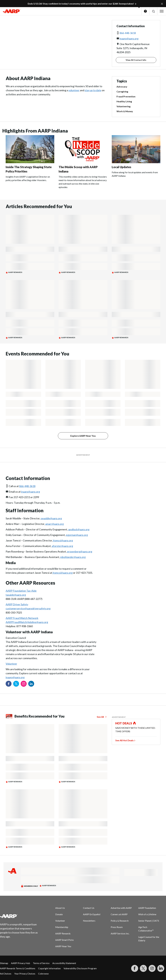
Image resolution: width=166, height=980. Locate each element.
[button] (153, 11)
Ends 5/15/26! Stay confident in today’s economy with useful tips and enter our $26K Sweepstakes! (81, 3)
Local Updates (121, 167)
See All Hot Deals (124, 740)
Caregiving (122, 91)
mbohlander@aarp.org (73, 557)
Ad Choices (5, 973)
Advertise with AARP (121, 907)
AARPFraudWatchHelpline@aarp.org (27, 622)
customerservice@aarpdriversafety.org (28, 608)
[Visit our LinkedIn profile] (31, 684)
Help (145, 11)
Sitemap (4, 963)
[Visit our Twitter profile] (16, 684)
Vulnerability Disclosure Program (80, 968)
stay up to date (93, 90)
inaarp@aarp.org (129, 38)
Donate (59, 914)
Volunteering (123, 106)
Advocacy (122, 86)
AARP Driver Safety (17, 604)
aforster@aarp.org (62, 546)
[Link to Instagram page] (24, 684)
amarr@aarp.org (54, 523)
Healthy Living (124, 101)
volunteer (74, 90)
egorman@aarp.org (77, 535)
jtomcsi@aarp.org (63, 540)
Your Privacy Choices (24, 973)
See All (100, 716)
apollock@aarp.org (78, 529)
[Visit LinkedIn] (160, 968)
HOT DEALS (123, 723)
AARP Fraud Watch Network (22, 618)
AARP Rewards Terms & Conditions (17, 968)
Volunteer (11, 663)
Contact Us (88, 907)
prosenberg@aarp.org (79, 551)
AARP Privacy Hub (20, 963)
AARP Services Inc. (120, 933)
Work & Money (125, 111)
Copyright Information (49, 968)
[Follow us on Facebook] (8, 684)
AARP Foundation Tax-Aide (21, 590)
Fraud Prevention (126, 96)
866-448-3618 (128, 33)
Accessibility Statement (64, 963)
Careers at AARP (119, 914)
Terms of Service (41, 963)
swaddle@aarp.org (51, 518)
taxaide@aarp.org (16, 594)
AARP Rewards (63, 933)
